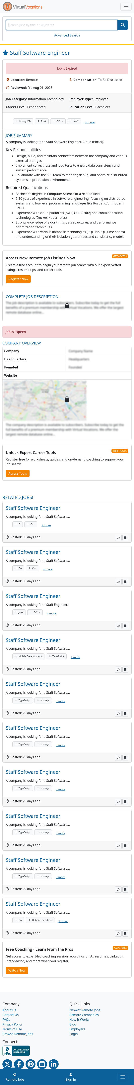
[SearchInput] (61, 25)
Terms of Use (12, 1029)
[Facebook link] (19, 1064)
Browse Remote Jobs (17, 1034)
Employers (77, 1029)
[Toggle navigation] (126, 7)
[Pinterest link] (30, 1064)
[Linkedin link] (54, 1064)
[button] (118, 538)
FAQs (6, 1019)
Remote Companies (84, 1015)
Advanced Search (67, 35)
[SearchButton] (122, 25)
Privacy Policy (12, 1024)
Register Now (18, 279)
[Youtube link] (42, 1064)
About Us (9, 1010)
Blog (72, 1024)
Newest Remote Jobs (84, 1010)
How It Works (79, 1019)
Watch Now (16, 970)
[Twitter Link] (7, 1064)
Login (73, 1034)
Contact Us (10, 1015)
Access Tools (17, 473)
